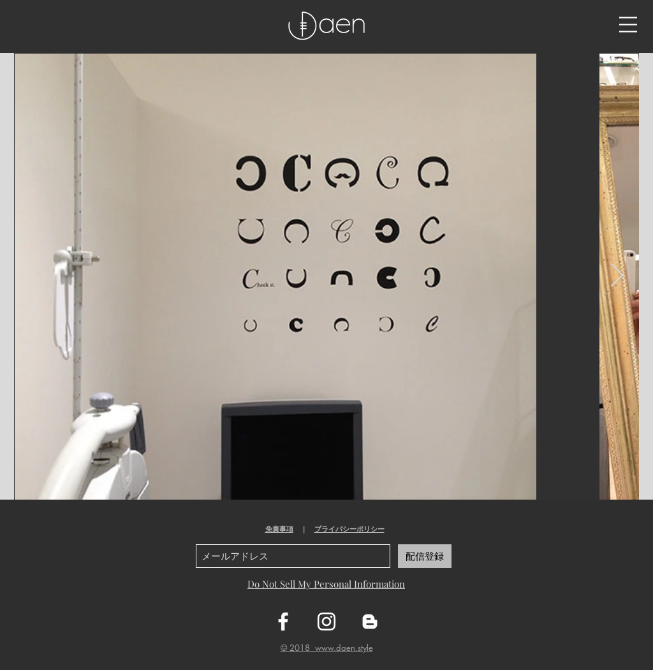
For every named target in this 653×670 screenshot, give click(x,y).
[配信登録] (424, 556)
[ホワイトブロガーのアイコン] (370, 621)
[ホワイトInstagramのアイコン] (326, 621)
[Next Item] (617, 276)
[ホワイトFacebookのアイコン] (283, 621)
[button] (628, 24)
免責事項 (279, 529)
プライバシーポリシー (349, 529)
